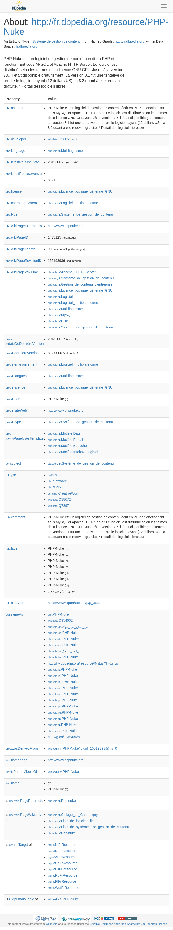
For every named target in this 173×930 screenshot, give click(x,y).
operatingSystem (21, 203)
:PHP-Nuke (58, 614)
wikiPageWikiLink (22, 272)
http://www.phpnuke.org (65, 226)
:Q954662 (60, 620)
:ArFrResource (62, 857)
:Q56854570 (62, 139)
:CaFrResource (62, 863)
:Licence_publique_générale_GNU (80, 191)
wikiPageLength (20, 249)
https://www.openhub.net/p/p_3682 (74, 603)
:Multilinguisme (65, 151)
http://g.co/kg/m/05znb (64, 737)
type (11, 214)
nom (13, 399)
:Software (57, 481)
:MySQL (60, 315)
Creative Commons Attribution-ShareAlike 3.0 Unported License (128, 923)
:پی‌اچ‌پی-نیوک (64, 651)
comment (15, 517)
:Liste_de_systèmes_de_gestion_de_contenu (88, 827)
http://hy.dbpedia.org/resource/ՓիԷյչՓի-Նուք (83, 663)
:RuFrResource (62, 875)
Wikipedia (52, 923)
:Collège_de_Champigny (73, 815)
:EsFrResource (62, 869)
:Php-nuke (62, 801)
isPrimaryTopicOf (21, 771)
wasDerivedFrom (22, 748)
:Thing (54, 475)
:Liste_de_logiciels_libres (73, 821)
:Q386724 (60, 499)
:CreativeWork (63, 493)
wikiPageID (17, 237)
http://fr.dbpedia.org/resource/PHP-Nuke (86, 27)
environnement (21, 364)
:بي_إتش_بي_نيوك (68, 627)
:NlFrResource (62, 845)
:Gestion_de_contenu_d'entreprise (80, 284)
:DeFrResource (62, 851)
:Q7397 (58, 506)
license (14, 191)
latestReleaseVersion (24, 174)
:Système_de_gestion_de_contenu (80, 214)
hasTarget (18, 845)
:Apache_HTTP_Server (71, 272)
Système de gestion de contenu (56, 41)
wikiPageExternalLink (25, 226)
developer (16, 139)
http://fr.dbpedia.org (130, 41)
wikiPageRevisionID (23, 260)
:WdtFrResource (63, 888)
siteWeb (16, 410)
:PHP (58, 321)
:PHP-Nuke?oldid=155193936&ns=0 (82, 748)
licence (15, 387)
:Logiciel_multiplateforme (73, 203)
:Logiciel (60, 297)
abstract (14, 108)
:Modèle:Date (64, 433)
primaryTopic (21, 899)
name (13, 783)
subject (13, 463)
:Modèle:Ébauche (67, 446)
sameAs (14, 614)
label (12, 548)
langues (16, 376)
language (15, 151)
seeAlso (14, 603)
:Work (54, 487)
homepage (16, 760)
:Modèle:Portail (65, 440)
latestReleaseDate (22, 162)
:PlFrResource (62, 881)
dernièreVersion (22, 353)
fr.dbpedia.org (26, 46)
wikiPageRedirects (26, 801)
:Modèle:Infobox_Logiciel (73, 452)
